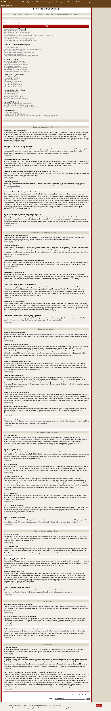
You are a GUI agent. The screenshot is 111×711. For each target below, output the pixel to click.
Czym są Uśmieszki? (10, 80)
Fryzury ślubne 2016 (33, 2)
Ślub (2, 2)
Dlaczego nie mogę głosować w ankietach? (17, 71)
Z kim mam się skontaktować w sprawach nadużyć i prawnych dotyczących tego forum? (31, 116)
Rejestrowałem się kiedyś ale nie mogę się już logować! (21, 40)
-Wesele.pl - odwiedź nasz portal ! (14, 2)
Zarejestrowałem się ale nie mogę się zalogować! (19, 39)
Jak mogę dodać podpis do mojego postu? (17, 64)
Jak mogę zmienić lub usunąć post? (15, 63)
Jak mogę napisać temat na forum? (15, 61)
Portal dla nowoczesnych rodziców (87, 2)
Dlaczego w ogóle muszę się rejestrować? (17, 32)
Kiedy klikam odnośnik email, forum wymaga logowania (21, 56)
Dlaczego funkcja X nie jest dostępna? (15, 114)
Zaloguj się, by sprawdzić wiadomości (61, 14)
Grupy (34, 14)
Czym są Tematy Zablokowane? (14, 86)
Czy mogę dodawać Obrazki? (13, 81)
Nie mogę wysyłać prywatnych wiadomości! (17, 104)
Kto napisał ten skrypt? (11, 112)
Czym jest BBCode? (10, 76)
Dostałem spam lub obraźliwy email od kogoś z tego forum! (22, 107)
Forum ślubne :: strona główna (12, 23)
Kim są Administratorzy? (11, 92)
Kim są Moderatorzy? (10, 93)
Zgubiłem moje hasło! (10, 37)
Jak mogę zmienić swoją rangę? (14, 54)
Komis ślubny (46, 2)
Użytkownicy (27, 14)
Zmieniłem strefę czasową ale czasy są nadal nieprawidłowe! (23, 49)
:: (73, 2)
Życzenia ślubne (66, 2)
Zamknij (99, 706)
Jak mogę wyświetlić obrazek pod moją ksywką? (19, 52)
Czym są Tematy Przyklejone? (13, 84)
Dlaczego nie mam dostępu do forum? (15, 69)
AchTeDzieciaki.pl (6, 5)
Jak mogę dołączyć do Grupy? (13, 96)
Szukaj (20, 14)
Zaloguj (75, 14)
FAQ (15, 14)
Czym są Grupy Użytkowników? (13, 95)
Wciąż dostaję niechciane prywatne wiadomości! (19, 105)
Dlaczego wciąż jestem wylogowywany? (16, 34)
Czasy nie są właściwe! (11, 47)
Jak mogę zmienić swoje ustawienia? (15, 46)
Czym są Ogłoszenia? (10, 83)
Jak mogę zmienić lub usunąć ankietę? (16, 68)
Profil (47, 14)
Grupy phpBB (65, 649)
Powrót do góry (8, 143)
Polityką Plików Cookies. (54, 705)
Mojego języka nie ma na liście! (13, 51)
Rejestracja (41, 14)
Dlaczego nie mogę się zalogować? (15, 30)
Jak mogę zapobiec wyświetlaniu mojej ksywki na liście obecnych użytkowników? (29, 35)
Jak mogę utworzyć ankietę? (12, 66)
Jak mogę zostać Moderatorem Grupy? (16, 98)
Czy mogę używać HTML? (12, 78)
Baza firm (55, 2)
